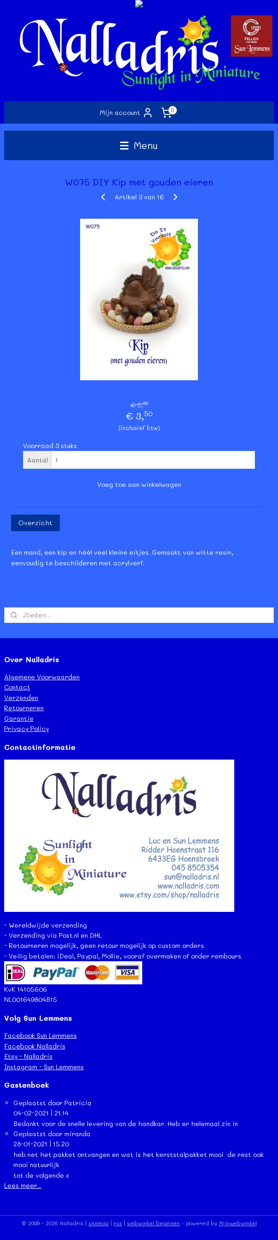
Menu (139, 145)
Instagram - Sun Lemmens (44, 1066)
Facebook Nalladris (34, 1046)
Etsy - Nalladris (28, 1056)
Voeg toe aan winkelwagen (139, 484)
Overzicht (35, 522)
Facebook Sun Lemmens (40, 1035)
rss (118, 1223)
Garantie (19, 718)
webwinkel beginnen (153, 1223)
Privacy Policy (26, 728)
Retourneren (24, 707)
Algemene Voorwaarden (42, 676)
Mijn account (126, 112)
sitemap (98, 1223)
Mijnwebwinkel (238, 1223)
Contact (17, 687)
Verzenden (21, 697)
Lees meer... (22, 1185)
